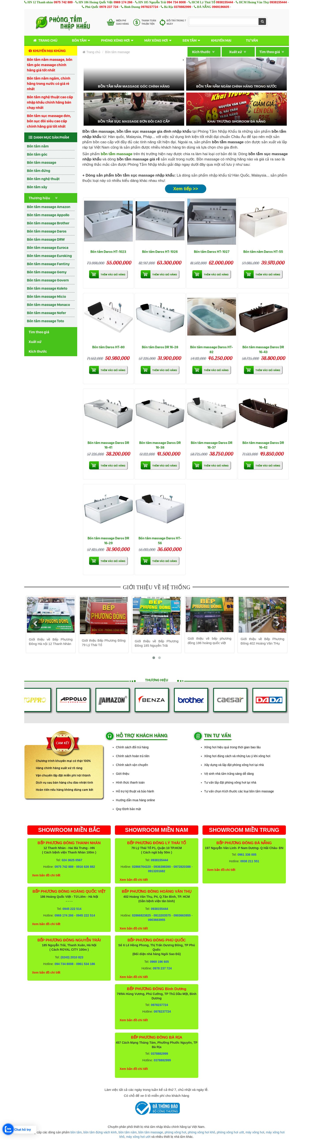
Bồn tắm (79, 40)
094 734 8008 (176, 2)
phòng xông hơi (175, 1132)
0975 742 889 (63, 2)
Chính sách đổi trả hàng (132, 747)
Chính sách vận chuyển (132, 765)
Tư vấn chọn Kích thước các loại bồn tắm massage (239, 791)
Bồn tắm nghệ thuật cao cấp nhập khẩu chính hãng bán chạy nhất (50, 102)
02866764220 (141, 866)
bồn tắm (76, 1132)
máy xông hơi (255, 1132)
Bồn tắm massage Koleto (47, 288)
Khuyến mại (221, 40)
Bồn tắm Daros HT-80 (108, 347)
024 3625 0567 (72, 860)
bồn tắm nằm (127, 1132)
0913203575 (162, 915)
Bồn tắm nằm (38, 146)
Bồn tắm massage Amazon (48, 207)
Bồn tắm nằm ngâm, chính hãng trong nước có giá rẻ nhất (48, 83)
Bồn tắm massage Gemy (47, 272)
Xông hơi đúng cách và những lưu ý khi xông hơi (237, 756)
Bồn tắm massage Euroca (47, 247)
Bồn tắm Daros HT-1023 (108, 252)
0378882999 (182, 7)
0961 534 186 (85, 964)
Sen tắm (189, 40)
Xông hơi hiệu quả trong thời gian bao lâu (232, 747)
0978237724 (149, 7)
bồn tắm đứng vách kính (100, 1132)
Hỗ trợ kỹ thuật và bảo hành (135, 791)
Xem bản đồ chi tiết (46, 875)
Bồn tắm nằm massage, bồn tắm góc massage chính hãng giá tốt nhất (49, 64)
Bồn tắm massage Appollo (48, 215)
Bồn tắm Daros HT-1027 (211, 252)
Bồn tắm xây (37, 187)
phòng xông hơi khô (201, 1132)
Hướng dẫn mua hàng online (135, 800)
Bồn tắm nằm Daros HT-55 (263, 252)
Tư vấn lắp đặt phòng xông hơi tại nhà (230, 782)
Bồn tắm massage (41, 162)
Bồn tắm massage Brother (48, 223)
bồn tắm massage (150, 1132)
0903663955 (182, 915)
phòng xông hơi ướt (230, 1132)
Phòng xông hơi (115, 40)
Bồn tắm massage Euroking (49, 255)
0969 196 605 (159, 961)
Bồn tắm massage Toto (45, 321)
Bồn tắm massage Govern (48, 280)
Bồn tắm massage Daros (46, 231)
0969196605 (220, 7)
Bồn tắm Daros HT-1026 (160, 252)
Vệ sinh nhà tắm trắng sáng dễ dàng (229, 773)
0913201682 (156, 871)
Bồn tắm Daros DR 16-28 (160, 347)
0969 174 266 (123, 2)
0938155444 (224, 2)
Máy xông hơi (156, 40)
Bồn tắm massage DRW (46, 239)
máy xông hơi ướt (138, 1136)
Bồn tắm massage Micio (46, 296)
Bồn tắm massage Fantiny (48, 264)
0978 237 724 (108, 7)
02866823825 (141, 915)
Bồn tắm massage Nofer (46, 313)
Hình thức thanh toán (130, 782)
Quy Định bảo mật (128, 809)
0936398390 (162, 866)
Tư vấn (252, 40)
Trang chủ (44, 40)
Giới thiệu (122, 773)
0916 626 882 (85, 866)
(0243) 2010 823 (72, 957)
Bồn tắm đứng (38, 170)
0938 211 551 (249, 861)
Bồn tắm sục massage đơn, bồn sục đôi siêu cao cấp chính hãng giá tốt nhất (49, 121)
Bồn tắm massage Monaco (48, 304)
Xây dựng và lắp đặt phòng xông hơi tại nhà (234, 765)
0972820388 (182, 866)
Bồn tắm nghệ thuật (43, 179)
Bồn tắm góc (37, 154)
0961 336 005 (247, 854)
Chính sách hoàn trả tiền (133, 756)
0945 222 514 (71, 909)
